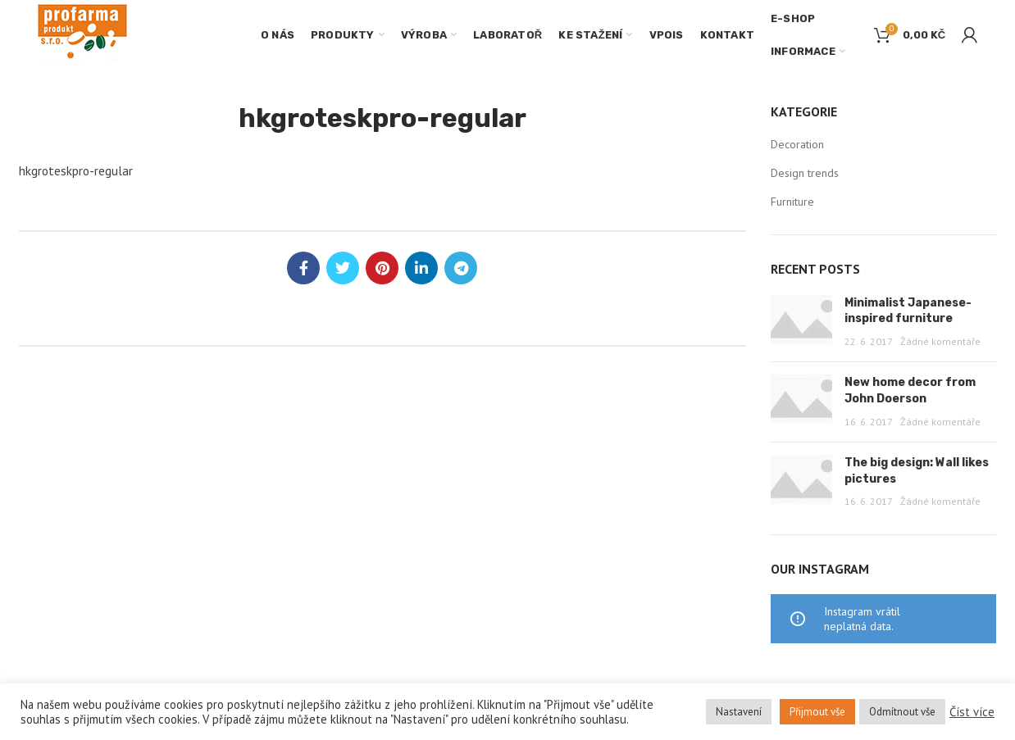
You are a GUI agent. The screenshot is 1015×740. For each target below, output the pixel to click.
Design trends (805, 173)
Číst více (972, 712)
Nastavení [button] (739, 712)
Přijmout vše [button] (817, 712)
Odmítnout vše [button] (902, 712)
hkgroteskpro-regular (76, 170)
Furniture (792, 201)
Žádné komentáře (940, 341)
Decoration (797, 144)
